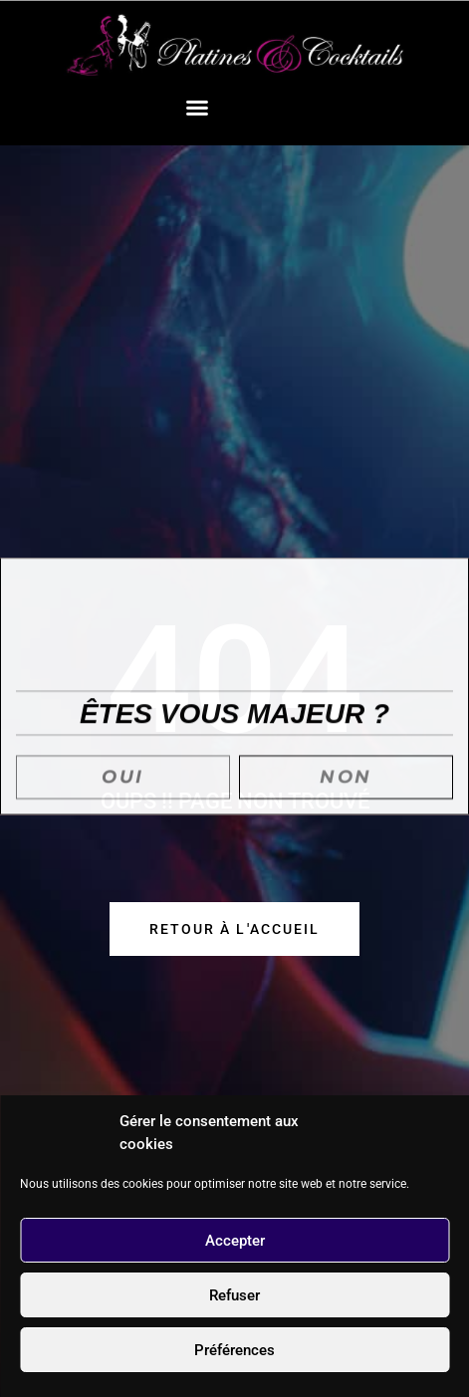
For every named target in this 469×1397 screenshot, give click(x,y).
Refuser (234, 1295)
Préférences (234, 1350)
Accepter (235, 1241)
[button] (197, 107)
